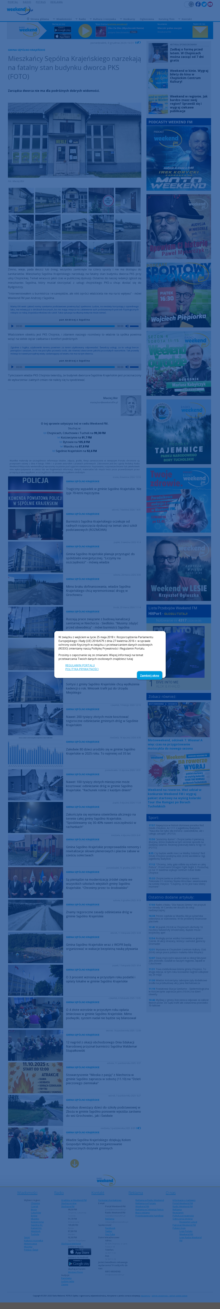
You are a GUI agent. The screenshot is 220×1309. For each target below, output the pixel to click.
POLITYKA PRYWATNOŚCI (82, 669)
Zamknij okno (149, 675)
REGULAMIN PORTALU (80, 665)
